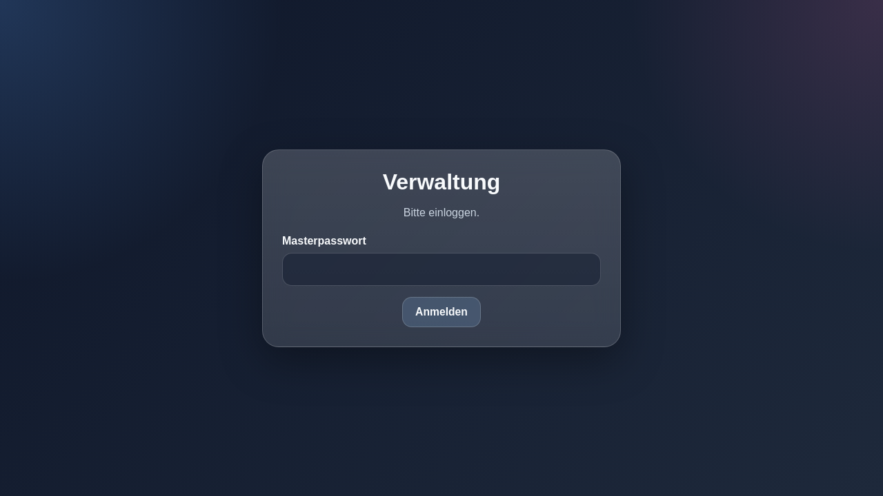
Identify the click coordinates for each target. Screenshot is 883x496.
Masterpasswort (324, 241)
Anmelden (441, 312)
